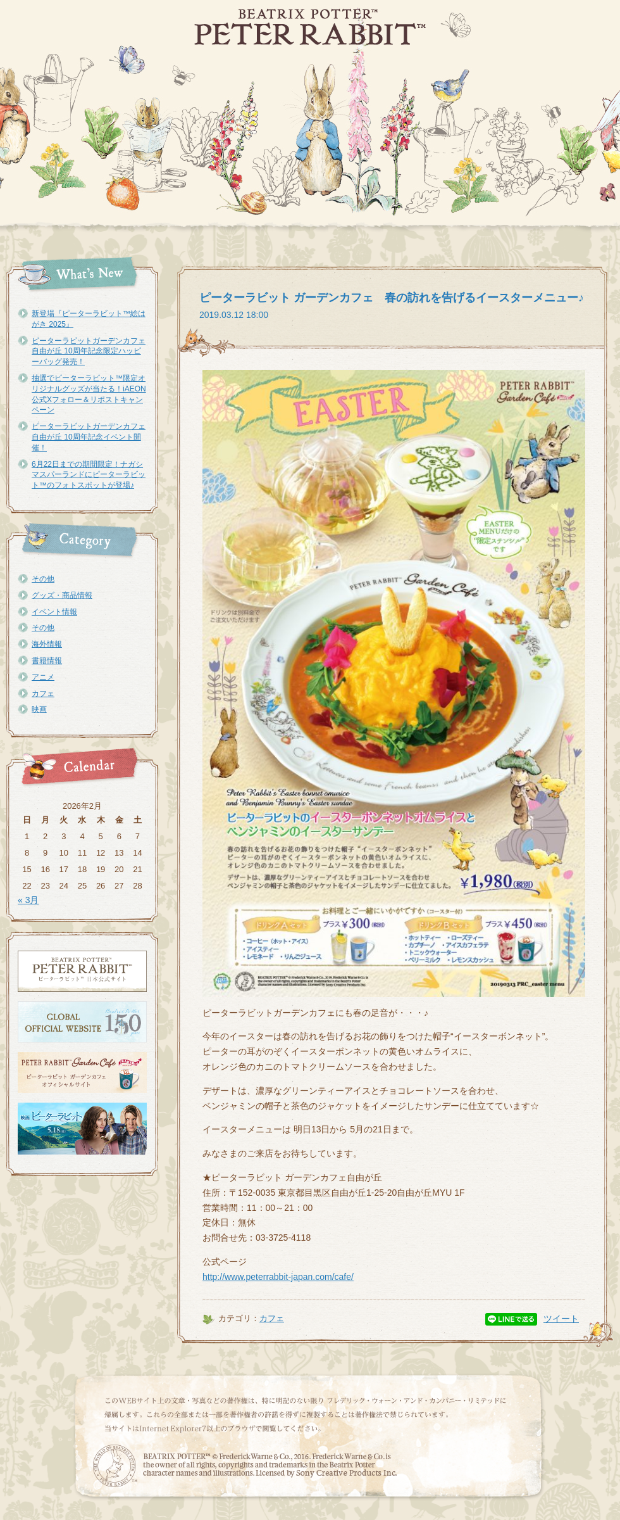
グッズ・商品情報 (62, 595)
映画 (39, 709)
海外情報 (47, 644)
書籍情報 (47, 660)
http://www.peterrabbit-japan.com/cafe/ (278, 1277)
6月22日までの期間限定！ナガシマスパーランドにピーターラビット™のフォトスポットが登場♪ (89, 475)
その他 (43, 578)
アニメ (43, 677)
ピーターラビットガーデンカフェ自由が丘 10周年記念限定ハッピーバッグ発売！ (89, 351)
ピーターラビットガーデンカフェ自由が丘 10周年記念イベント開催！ (89, 437)
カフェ (43, 693)
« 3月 (28, 900)
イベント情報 (54, 611)
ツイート (561, 1319)
